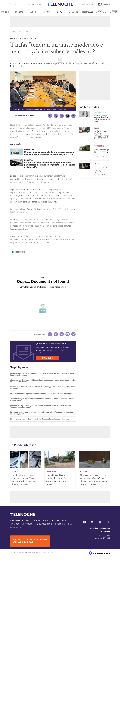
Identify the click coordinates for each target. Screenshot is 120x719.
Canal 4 (60, 12)
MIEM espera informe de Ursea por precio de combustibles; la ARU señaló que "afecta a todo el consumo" (40, 406)
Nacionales (24, 32)
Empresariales (16, 527)
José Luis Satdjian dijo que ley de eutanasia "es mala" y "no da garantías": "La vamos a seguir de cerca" (42, 399)
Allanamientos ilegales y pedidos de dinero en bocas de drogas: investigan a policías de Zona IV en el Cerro (42, 381)
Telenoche (14, 32)
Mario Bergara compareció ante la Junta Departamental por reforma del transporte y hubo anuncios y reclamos (43, 374)
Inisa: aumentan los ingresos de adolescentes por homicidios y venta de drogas (41, 394)
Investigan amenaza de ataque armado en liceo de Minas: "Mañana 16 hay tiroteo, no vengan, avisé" (42, 413)
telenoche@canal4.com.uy (99, 528)
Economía (5, 12)
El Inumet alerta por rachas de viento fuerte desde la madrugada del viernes (39, 419)
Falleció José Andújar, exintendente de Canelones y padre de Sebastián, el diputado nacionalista (42, 388)
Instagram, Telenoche (100, 522)
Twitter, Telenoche (92, 522)
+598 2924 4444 (104, 531)
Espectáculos (87, 12)
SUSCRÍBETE (47, 358)
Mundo (33, 12)
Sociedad (19, 12)
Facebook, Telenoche (84, 522)
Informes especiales (63, 524)
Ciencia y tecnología (101, 12)
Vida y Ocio (73, 12)
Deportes (46, 12)
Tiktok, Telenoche (107, 522)
